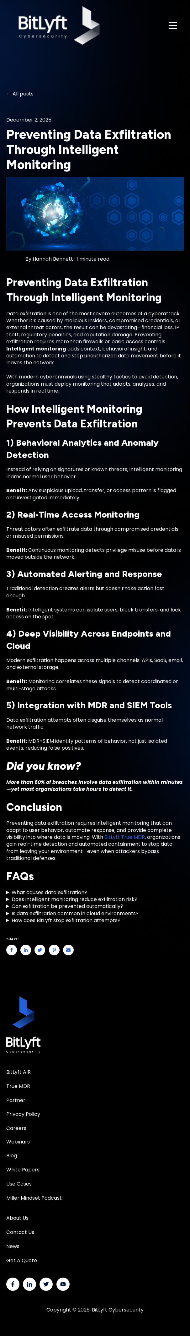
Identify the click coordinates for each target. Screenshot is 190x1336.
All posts (23, 93)
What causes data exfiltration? (49, 892)
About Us (17, 1218)
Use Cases (19, 1183)
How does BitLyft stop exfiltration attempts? (66, 920)
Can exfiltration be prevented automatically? (67, 906)
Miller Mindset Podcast (34, 1198)
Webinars (18, 1141)
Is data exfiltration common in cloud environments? (75, 913)
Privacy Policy (23, 1114)
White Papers (23, 1169)
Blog (11, 1155)
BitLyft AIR (18, 1072)
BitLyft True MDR (124, 837)
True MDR (18, 1086)
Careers (16, 1128)
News (12, 1246)
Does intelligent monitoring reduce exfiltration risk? (74, 899)
